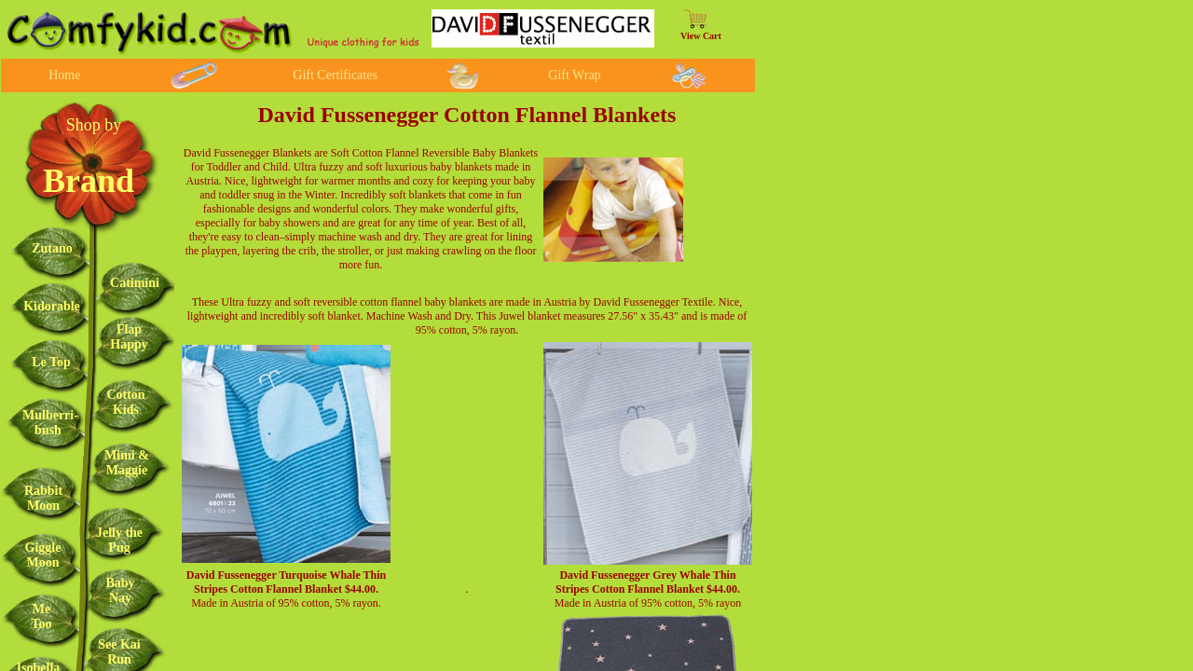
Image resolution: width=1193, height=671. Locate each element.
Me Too (41, 616)
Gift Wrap (574, 75)
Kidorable (51, 306)
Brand (88, 180)
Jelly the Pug (119, 540)
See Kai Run (119, 651)
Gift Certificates (335, 75)
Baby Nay (119, 590)
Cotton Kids (125, 402)
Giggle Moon (43, 555)
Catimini (134, 283)
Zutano (52, 248)
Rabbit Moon (43, 498)
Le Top (51, 362)
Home (64, 75)
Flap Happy (128, 336)
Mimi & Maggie (126, 462)
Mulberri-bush (50, 422)
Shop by (94, 125)
